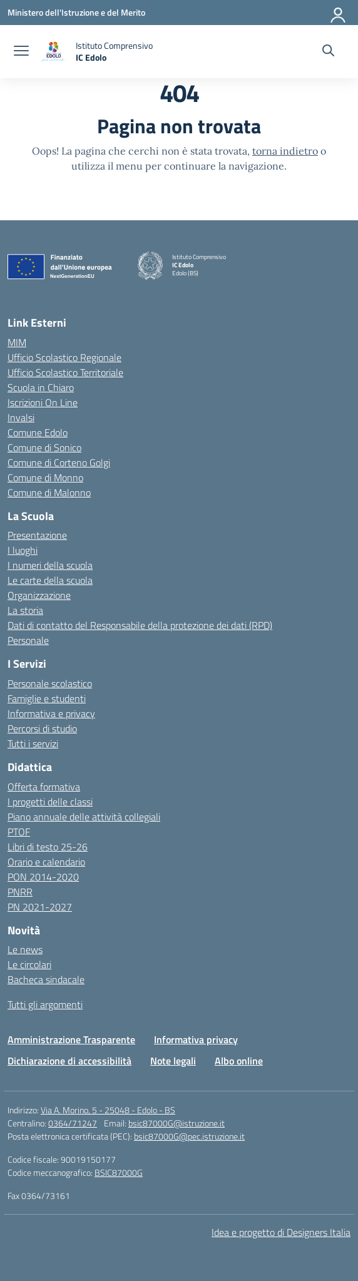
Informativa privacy (196, 1039)
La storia (25, 610)
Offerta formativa (44, 786)
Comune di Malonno (49, 492)
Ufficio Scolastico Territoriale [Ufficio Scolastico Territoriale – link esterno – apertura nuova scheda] (65, 372)
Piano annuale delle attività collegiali (84, 816)
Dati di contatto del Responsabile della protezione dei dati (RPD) (140, 625)
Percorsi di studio (42, 728)
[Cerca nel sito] (328, 52)
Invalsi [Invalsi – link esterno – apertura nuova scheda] (21, 417)
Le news (25, 949)
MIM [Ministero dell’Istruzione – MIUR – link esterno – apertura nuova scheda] (17, 342)
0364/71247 (72, 1123)
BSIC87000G (119, 1172)
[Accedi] (338, 12)
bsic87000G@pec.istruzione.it (189, 1136)
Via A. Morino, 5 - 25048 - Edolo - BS (108, 1109)
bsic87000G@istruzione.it (176, 1123)
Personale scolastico (50, 683)
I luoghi (23, 550)
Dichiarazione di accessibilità (69, 1060)
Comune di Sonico (44, 447)
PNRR (20, 891)
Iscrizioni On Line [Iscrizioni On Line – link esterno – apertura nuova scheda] (43, 402)
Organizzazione (39, 595)
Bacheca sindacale (46, 979)
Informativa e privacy (51, 713)
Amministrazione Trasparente (71, 1039)
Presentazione (37, 535)
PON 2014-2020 (43, 876)
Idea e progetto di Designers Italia (281, 1232)
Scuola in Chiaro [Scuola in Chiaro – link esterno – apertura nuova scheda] (41, 387)
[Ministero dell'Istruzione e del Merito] (76, 12)
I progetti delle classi (50, 801)
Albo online (239, 1060)
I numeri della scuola (50, 565)
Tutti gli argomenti (45, 1004)
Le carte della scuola (50, 580)
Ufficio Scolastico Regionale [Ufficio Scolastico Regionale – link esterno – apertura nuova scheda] (64, 357)
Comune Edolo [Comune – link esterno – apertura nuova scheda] (38, 432)
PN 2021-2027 (40, 906)
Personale (28, 640)
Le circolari (29, 964)
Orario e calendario (46, 861)
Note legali (173, 1060)
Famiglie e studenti (47, 698)
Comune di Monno (45, 477)
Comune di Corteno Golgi (59, 462)
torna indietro (285, 151)
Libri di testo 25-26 (48, 846)
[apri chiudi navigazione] (21, 51)
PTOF (19, 831)
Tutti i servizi (33, 743)
